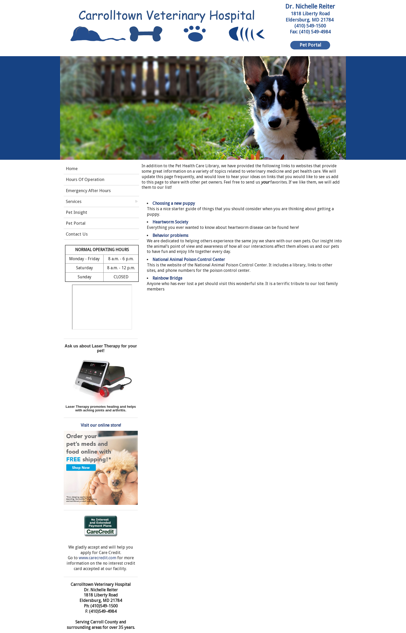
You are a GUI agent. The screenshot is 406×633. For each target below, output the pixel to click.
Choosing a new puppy (174, 203)
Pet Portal (75, 223)
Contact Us (77, 234)
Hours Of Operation (85, 179)
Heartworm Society (170, 222)
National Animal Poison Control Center (189, 259)
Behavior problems (170, 235)
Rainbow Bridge (167, 278)
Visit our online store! (101, 425)
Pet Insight (76, 212)
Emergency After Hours (88, 190)
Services (74, 201)
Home (72, 168)
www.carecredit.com (97, 557)
